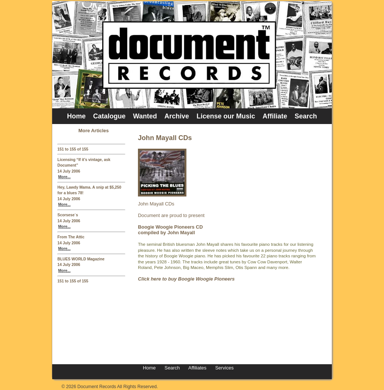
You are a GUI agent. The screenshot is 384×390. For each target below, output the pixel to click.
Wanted (145, 116)
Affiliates (197, 368)
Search (306, 116)
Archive (176, 116)
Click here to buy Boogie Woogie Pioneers (186, 279)
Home (76, 116)
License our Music (225, 116)
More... (64, 177)
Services (224, 368)
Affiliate (274, 116)
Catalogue (109, 116)
